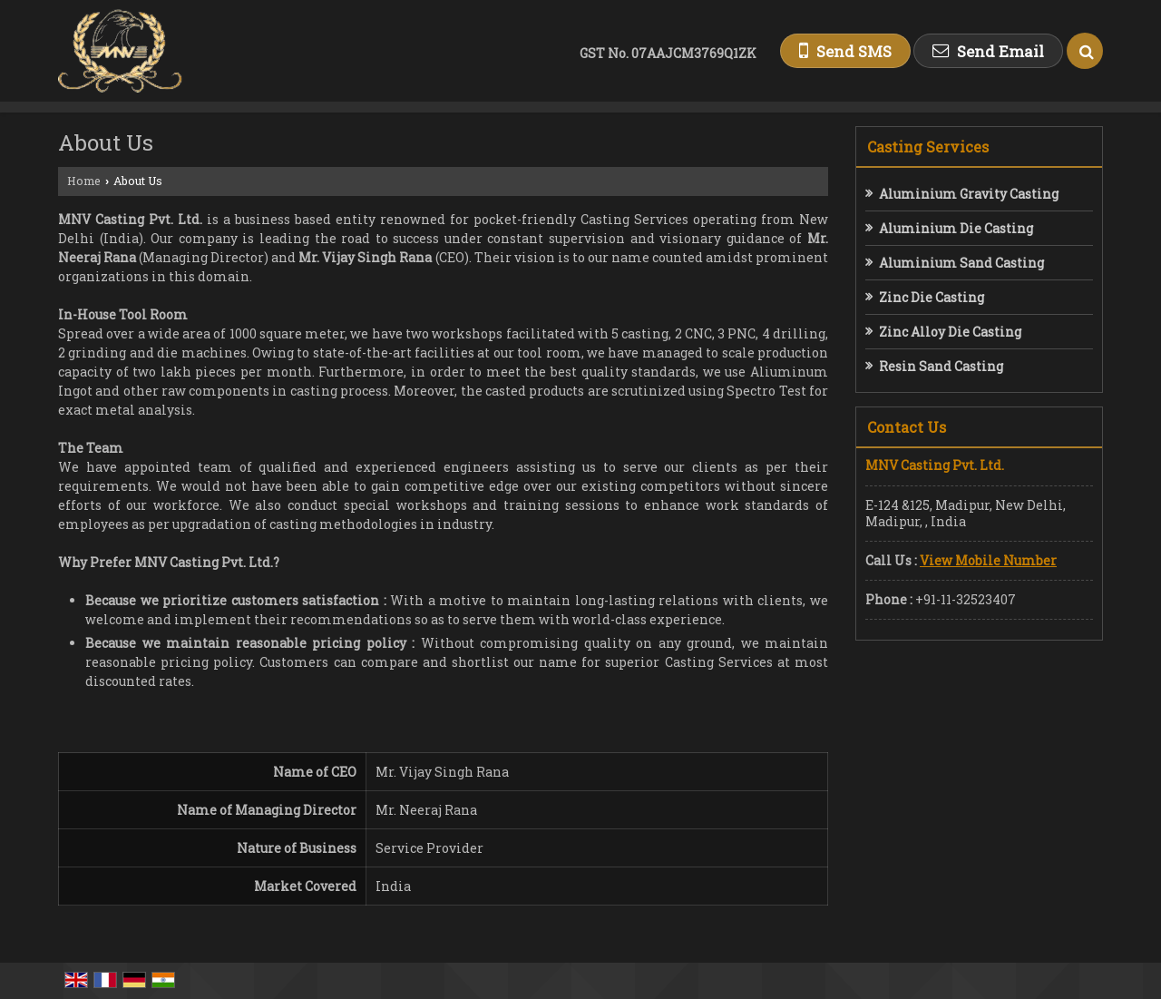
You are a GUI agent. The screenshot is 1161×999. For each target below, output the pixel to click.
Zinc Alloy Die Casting (950, 331)
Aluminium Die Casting (956, 228)
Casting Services (928, 146)
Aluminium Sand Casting (961, 262)
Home (84, 180)
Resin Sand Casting (941, 366)
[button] (988, 560)
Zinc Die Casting (931, 297)
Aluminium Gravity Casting (969, 193)
